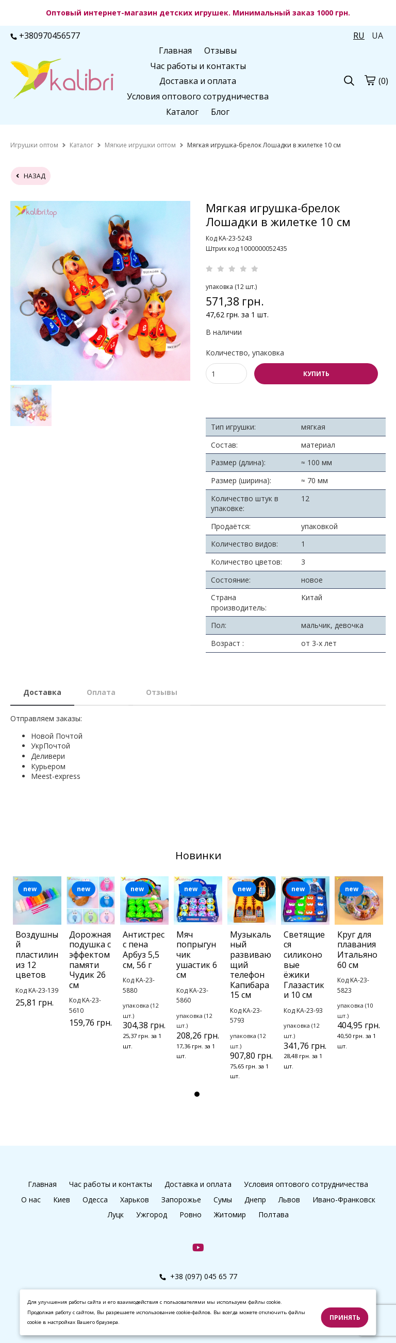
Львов (289, 1199)
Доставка (42, 692)
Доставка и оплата (197, 81)
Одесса (95, 1199)
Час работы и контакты (198, 66)
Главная (175, 50)
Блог (220, 111)
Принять (344, 1317)
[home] (34, 145)
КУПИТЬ (316, 373)
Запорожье (181, 1199)
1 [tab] (197, 1094)
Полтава (273, 1214)
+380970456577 (45, 35)
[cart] (370, 80)
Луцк (116, 1214)
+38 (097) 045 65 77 (198, 1276)
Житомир (230, 1214)
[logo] (61, 80)
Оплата (101, 692)
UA (377, 35)
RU (359, 35)
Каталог (182, 111)
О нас (31, 1199)
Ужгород (151, 1214)
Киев (61, 1199)
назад (30, 176)
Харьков (134, 1199)
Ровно (190, 1214)
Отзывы (220, 50)
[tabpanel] (37, 955)
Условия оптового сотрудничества (198, 96)
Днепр (255, 1199)
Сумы (222, 1199)
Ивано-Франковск (343, 1199)
